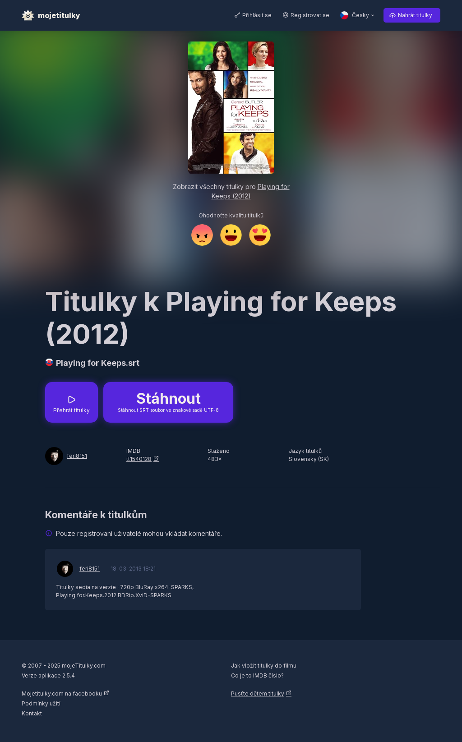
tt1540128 (139, 459)
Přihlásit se (257, 15)
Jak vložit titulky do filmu (263, 665)
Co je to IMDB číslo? (257, 675)
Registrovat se (310, 15)
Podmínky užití (41, 703)
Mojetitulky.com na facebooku (62, 693)
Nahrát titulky (415, 15)
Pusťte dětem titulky (257, 693)
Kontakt (32, 713)
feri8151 (77, 455)
